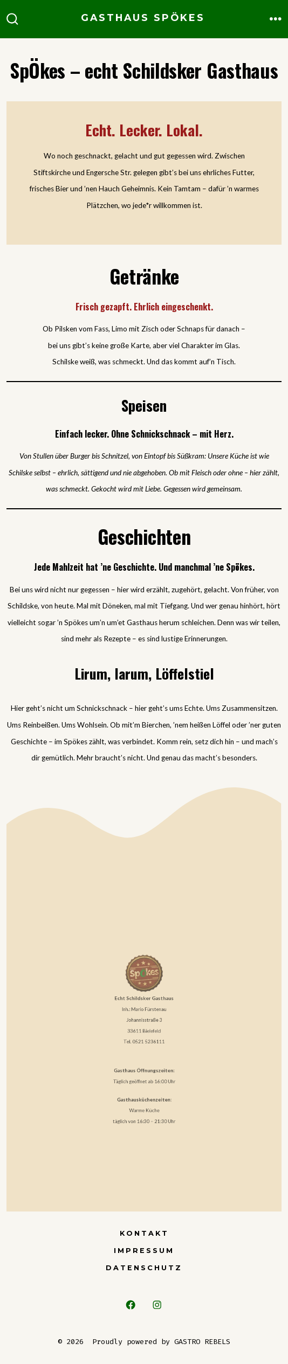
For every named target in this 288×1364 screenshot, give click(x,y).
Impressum (144, 1251)
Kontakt (144, 1233)
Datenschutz (144, 1268)
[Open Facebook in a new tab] (131, 1305)
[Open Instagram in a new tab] (157, 1305)
